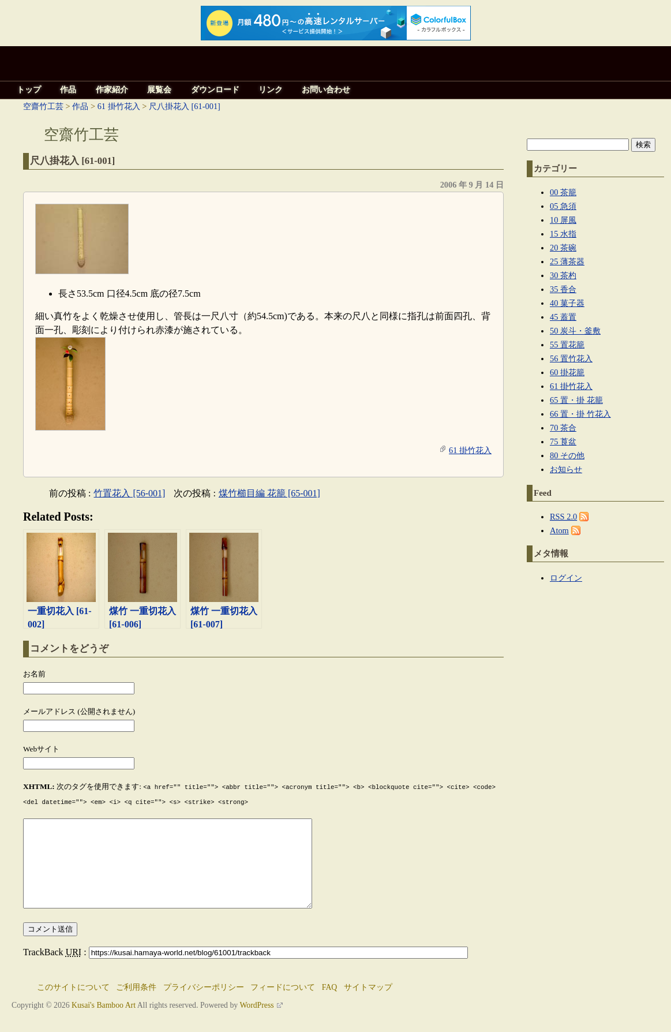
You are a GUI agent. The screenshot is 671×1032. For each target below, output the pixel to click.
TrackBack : (245, 968)
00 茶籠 (563, 192)
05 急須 (563, 206)
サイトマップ (368, 1003)
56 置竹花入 (571, 358)
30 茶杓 (563, 275)
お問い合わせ (326, 89)
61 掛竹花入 (119, 106)
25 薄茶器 (567, 261)
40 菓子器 (567, 303)
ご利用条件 (136, 1003)
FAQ (330, 1003)
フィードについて (282, 1003)
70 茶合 (563, 427)
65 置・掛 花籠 (576, 400)
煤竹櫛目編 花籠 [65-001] (269, 493)
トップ (29, 89)
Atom (559, 530)
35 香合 (563, 289)
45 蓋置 (563, 316)
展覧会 (159, 89)
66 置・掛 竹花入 (580, 413)
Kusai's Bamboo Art (104, 1021)
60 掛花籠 (567, 372)
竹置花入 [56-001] (129, 493)
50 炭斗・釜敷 (575, 330)
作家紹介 (112, 89)
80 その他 (567, 455)
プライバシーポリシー (203, 1003)
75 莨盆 (563, 441)
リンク (270, 89)
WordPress (256, 1021)
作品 (68, 89)
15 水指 (563, 233)
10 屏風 (563, 220)
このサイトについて (73, 1003)
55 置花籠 (567, 344)
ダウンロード (215, 89)
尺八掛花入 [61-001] (184, 106)
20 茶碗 (563, 247)
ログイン (566, 577)
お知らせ (566, 469)
